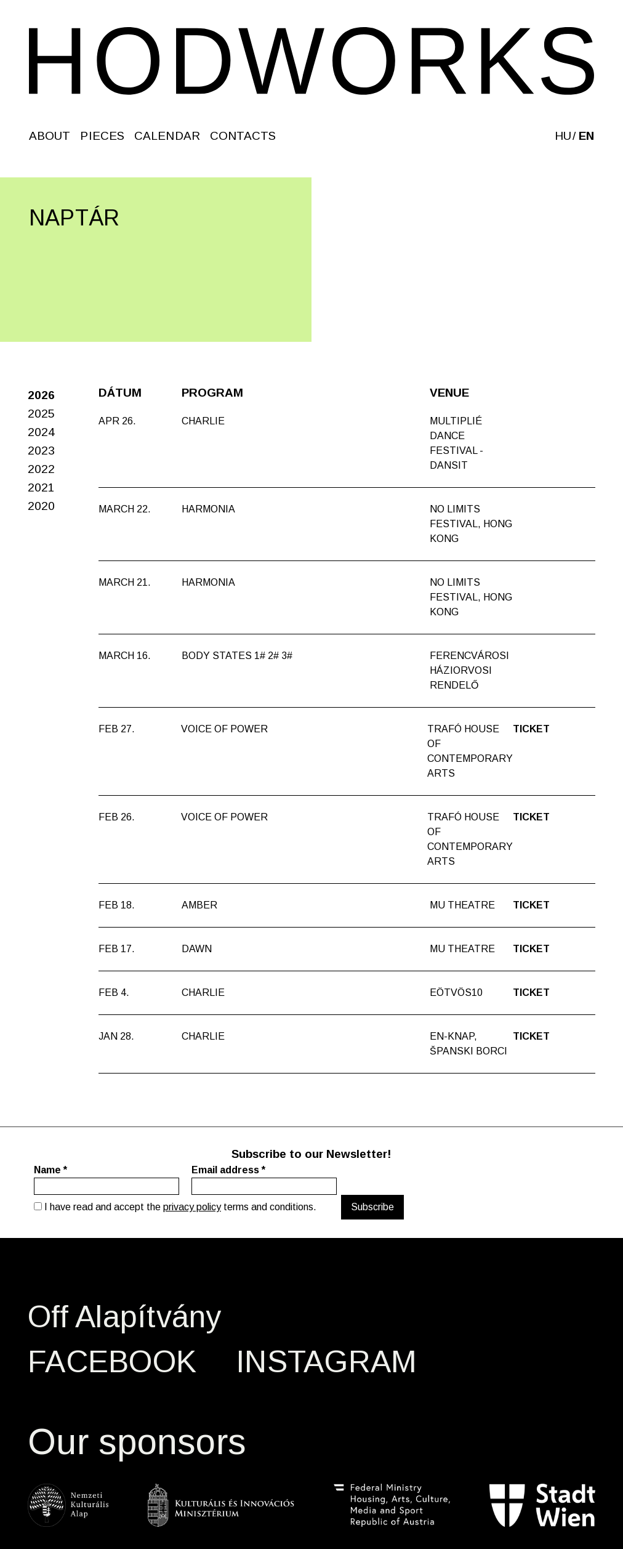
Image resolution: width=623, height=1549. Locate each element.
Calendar (167, 135)
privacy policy (192, 1207)
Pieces (102, 135)
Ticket (531, 729)
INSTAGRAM (326, 1362)
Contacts (243, 135)
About (49, 135)
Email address (228, 1170)
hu (563, 135)
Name (50, 1170)
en (586, 135)
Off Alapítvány (125, 1317)
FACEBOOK (112, 1362)
